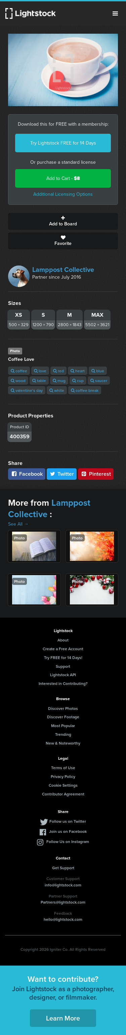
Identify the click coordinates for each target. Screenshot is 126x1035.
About (63, 640)
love (40, 371)
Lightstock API (63, 675)
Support (63, 666)
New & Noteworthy (63, 743)
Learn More (63, 1018)
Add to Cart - (63, 178)
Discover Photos (63, 708)
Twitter (61, 474)
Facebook (27, 474)
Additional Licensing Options (63, 194)
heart (78, 371)
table (39, 380)
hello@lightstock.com (63, 919)
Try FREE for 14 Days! (63, 657)
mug (59, 380)
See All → (18, 524)
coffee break (84, 390)
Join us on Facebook (68, 831)
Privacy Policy (63, 776)
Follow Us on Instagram (67, 841)
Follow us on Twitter (67, 821)
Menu (115, 13)
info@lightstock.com (63, 885)
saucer (98, 380)
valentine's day (27, 390)
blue (97, 371)
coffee (19, 371)
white (56, 390)
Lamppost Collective (63, 269)
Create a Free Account (63, 649)
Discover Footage (63, 717)
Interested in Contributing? (63, 683)
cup (78, 380)
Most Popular (63, 725)
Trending (63, 734)
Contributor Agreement (63, 794)
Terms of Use (63, 768)
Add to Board (63, 221)
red (58, 371)
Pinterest (96, 474)
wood (18, 380)
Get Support (63, 868)
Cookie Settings (63, 785)
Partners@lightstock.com (63, 902)
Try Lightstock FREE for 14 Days (63, 143)
